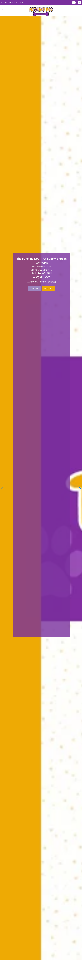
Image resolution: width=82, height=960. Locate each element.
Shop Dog (34, 288)
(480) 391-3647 (41, 277)
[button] (79, 489)
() (44, 281)
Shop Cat (48, 288)
